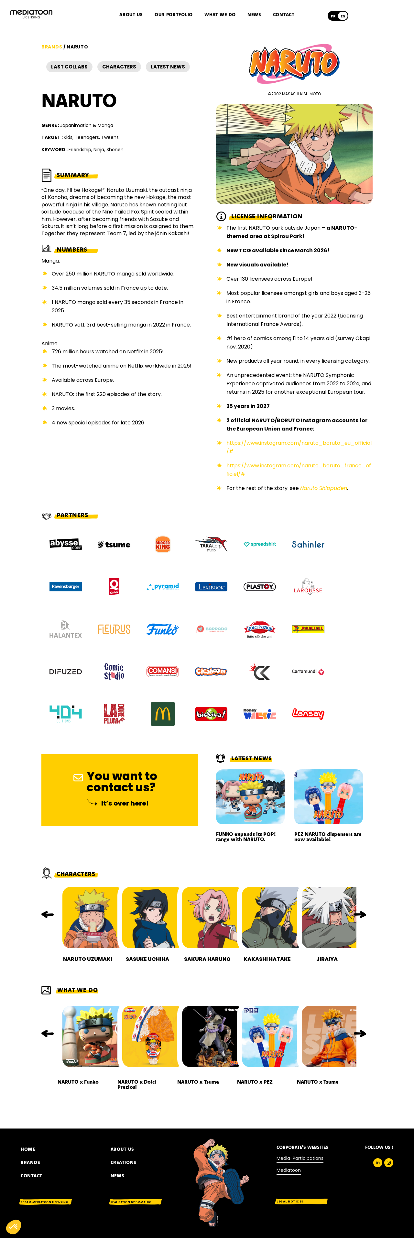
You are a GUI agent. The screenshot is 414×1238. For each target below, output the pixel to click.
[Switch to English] (343, 16)
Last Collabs (69, 66)
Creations (123, 1162)
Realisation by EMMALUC (131, 1202)
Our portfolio (174, 14)
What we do (220, 14)
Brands (51, 47)
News (254, 14)
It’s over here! (125, 803)
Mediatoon (289, 1170)
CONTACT (31, 1176)
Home (28, 1149)
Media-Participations (300, 1158)
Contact (284, 14)
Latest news (168, 66)
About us (131, 14)
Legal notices (290, 1201)
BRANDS (30, 1162)
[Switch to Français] (333, 16)
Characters (119, 66)
